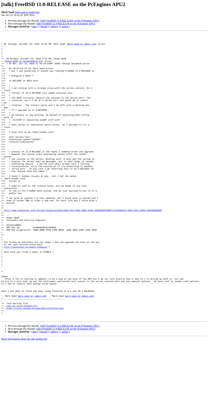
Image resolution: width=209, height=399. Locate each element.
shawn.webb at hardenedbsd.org (23, 66)
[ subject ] (54, 26)
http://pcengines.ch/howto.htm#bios (25, 290)
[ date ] (34, 26)
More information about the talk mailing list (24, 396)
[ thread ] (43, 26)
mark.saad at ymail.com (27, 12)
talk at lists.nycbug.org (21, 360)
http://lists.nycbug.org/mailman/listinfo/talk (35, 363)
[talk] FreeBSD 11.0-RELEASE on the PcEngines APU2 (69, 20)
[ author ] (65, 26)
